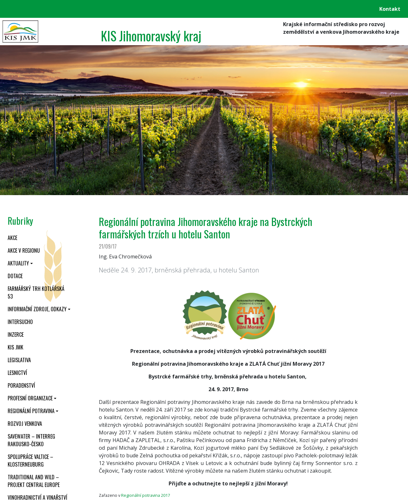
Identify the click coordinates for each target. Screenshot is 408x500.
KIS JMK (15, 347)
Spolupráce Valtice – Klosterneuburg (30, 460)
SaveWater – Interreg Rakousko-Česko (31, 440)
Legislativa (19, 360)
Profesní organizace (30, 398)
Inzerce (16, 334)
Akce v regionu (24, 250)
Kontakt (389, 8)
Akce (12, 238)
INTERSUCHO (20, 322)
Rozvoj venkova (25, 423)
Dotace (15, 276)
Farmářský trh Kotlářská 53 (36, 292)
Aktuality (18, 263)
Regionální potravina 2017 (145, 495)
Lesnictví (17, 373)
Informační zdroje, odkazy (37, 309)
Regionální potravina (31, 411)
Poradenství (21, 385)
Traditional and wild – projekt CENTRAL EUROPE (34, 481)
